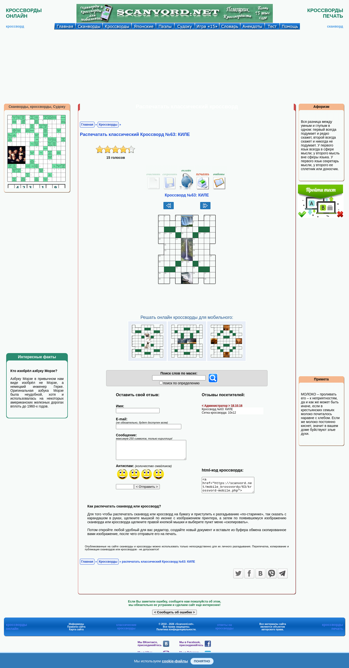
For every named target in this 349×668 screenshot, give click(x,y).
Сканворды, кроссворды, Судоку (37, 107)
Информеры (76, 627)
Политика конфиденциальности (176, 632)
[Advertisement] (175, 66)
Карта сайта (76, 632)
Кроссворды (108, 124)
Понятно (202, 661)
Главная (87, 124)
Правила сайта (76, 629)
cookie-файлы (175, 661)
